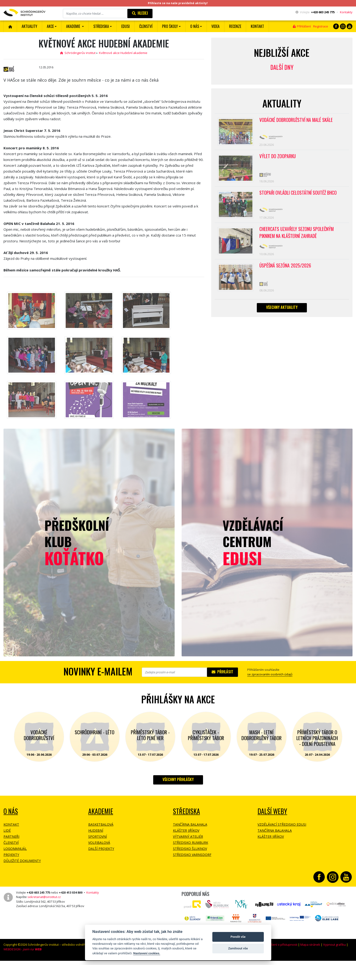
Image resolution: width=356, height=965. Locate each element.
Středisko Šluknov (190, 848)
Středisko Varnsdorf (192, 854)
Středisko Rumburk (190, 842)
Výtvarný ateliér (188, 836)
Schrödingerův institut (77, 53)
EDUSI (125, 26)
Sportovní (97, 836)
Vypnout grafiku (334, 944)
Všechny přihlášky (178, 779)
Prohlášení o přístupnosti (279, 944)
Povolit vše (238, 936)
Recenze (235, 26)
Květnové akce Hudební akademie (123, 53)
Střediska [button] (101, 26)
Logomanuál (15, 848)
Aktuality (29, 26)
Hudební (95, 830)
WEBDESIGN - (22, 949)
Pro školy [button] (170, 26)
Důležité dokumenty (22, 860)
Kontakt (257, 26)
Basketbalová (100, 824)
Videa (215, 26)
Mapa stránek (310, 944)
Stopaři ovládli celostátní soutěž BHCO (298, 195)
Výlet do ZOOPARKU (277, 157)
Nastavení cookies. (146, 953)
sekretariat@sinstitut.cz (44, 897)
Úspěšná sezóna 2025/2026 (285, 270)
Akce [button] (50, 26)
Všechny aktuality (282, 313)
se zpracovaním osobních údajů (269, 674)
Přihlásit (222, 671)
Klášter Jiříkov (186, 830)
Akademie (100, 811)
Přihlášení (302, 26)
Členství (11, 842)
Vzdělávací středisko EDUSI (282, 824)
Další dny (281, 67)
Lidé (7, 830)
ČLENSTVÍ (146, 26)
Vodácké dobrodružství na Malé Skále (296, 120)
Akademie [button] (73, 26)
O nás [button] (194, 26)
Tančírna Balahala (190, 824)
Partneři (11, 836)
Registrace (320, 26)
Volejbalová (99, 842)
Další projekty (101, 848)
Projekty (11, 854)
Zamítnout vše (238, 948)
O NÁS (10, 811)
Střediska (186, 811)
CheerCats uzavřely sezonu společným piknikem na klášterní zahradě (297, 237)
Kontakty (346, 12)
